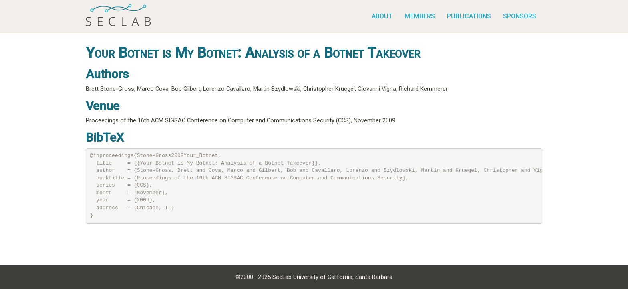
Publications (469, 16)
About (382, 16)
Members (420, 16)
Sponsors (519, 16)
